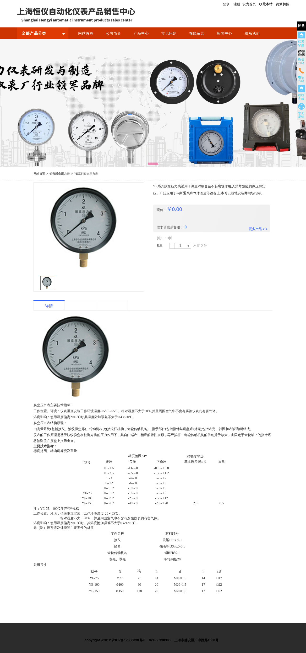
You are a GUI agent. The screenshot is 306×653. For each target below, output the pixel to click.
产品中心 (141, 33)
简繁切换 (282, 4)
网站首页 (85, 33)
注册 (237, 4)
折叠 (301, 26)
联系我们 (252, 33)
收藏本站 (266, 4)
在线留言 (196, 33)
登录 (226, 4)
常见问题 (169, 33)
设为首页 (249, 4)
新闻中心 (224, 33)
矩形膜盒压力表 (59, 173)
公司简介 (113, 33)
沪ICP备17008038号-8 (128, 640)
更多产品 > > (258, 229)
